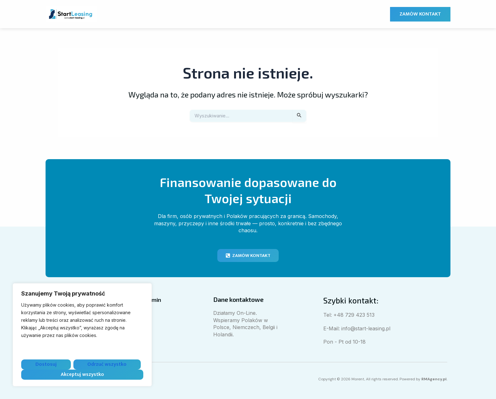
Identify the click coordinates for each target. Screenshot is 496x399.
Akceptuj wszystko (82, 374)
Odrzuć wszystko (107, 364)
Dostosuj (46, 364)
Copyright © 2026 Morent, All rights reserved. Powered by (377, 379)
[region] (82, 335)
